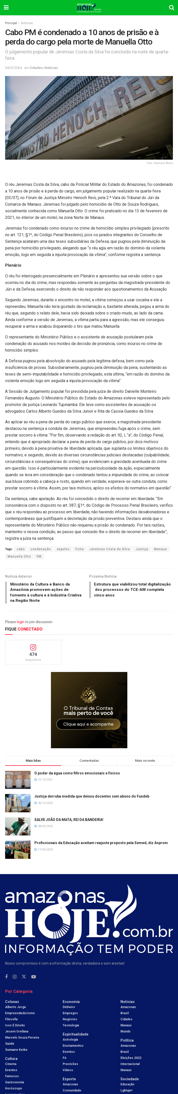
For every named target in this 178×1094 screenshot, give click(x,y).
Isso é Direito (15, 1026)
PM (39, 556)
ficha (79, 549)
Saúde (9, 1044)
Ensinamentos (73, 1046)
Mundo (125, 1032)
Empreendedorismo (20, 1014)
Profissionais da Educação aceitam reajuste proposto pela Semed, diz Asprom (101, 844)
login (20, 623)
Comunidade (72, 1091)
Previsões (70, 1065)
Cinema (10, 1065)
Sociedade (129, 1080)
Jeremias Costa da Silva (110, 549)
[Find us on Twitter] (24, 978)
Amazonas (70, 1085)
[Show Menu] (6, 7)
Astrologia (70, 1040)
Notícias (27, 23)
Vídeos (68, 1071)
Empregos (70, 1014)
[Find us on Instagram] (15, 978)
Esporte (69, 1080)
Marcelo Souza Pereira (22, 1038)
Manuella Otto (19, 556)
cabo (21, 549)
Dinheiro (69, 1008)
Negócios (70, 1020)
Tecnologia (71, 1026)
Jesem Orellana (16, 1032)
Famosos (12, 1077)
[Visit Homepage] (89, 8)
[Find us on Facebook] (6, 978)
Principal (11, 23)
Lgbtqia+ (126, 1091)
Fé (64, 1059)
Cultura (11, 1060)
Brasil (124, 1014)
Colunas (12, 1003)
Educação (127, 1085)
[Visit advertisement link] (89, 711)
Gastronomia (14, 1083)
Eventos (11, 1071)
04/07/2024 (13, 68)
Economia (71, 1003)
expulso (63, 549)
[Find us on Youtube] (33, 978)
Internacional (130, 1065)
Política (127, 1041)
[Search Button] (171, 7)
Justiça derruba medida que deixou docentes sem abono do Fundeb (91, 798)
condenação (41, 549)
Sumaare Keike (16, 1051)
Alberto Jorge (15, 1008)
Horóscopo (13, 1089)
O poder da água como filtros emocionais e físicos (77, 774)
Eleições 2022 (130, 1059)
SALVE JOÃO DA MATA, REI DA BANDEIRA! (68, 821)
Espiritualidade (75, 1035)
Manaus (160, 549)
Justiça (142, 549)
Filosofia (11, 1020)
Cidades (36, 68)
